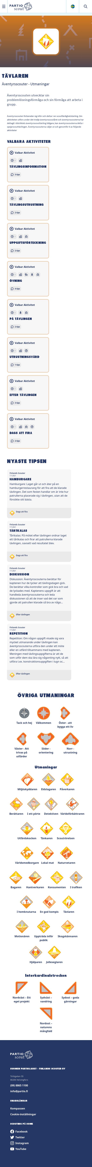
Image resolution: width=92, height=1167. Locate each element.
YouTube (18, 1149)
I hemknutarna (26, 905)
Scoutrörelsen (66, 831)
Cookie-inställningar (23, 1114)
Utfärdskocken (26, 831)
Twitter (17, 1137)
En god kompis (49, 905)
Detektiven (51, 807)
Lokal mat (47, 856)
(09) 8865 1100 (19, 1085)
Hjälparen (35, 955)
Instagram (19, 1143)
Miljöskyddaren (27, 782)
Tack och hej (24, 716)
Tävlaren (68, 905)
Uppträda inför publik (43, 931)
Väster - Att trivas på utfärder (21, 745)
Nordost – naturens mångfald (46, 1020)
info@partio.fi (19, 1091)
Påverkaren (67, 782)
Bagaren (15, 880)
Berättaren (16, 807)
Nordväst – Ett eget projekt (22, 992)
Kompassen (17, 1108)
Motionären (21, 929)
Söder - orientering (45, 743)
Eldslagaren (48, 782)
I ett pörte (33, 807)
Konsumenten (57, 880)
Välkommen (43, 716)
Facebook (19, 1131)
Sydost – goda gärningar (70, 992)
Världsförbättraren (72, 807)
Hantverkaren (35, 880)
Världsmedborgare (27, 856)
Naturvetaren (66, 856)
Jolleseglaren (54, 955)
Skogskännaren (68, 929)
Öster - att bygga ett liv (65, 717)
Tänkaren (46, 831)
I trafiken (76, 880)
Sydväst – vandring (46, 992)
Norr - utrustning (70, 743)
